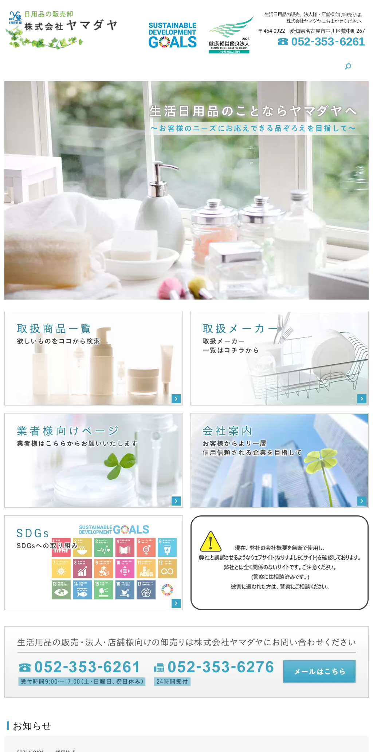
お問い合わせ (291, 64)
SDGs (118, 64)
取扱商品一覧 (152, 64)
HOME (62, 64)
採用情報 (65, 749)
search (318, 64)
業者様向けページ (243, 64)
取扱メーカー (194, 64)
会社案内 (91, 64)
